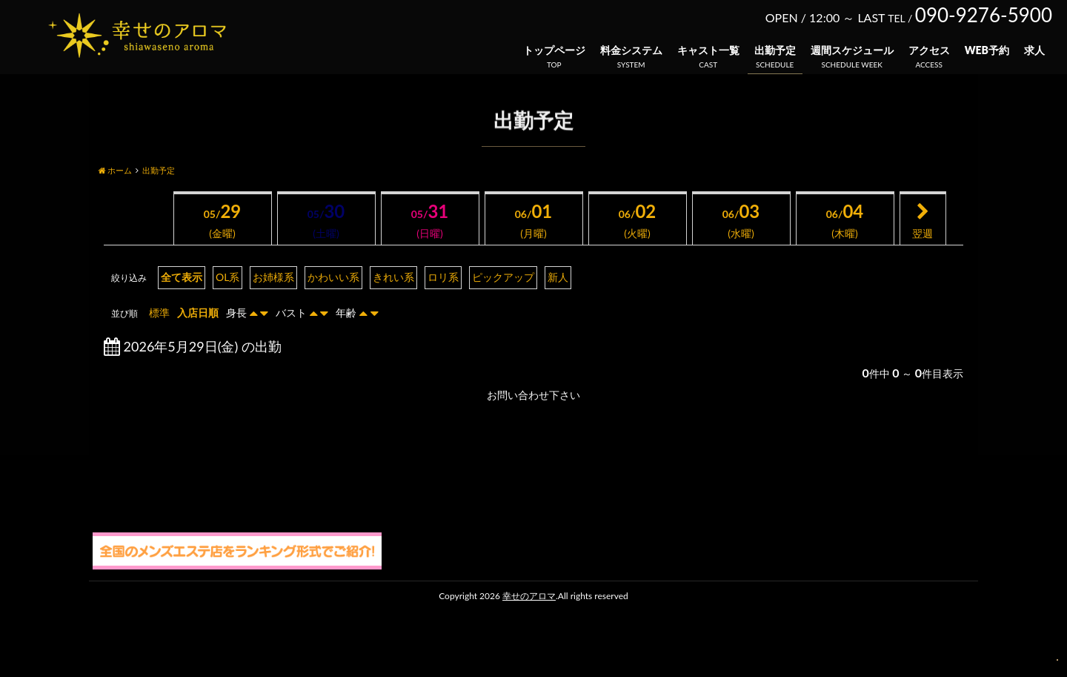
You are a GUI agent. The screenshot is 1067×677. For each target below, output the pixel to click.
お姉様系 (273, 277)
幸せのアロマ (529, 595)
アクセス (929, 50)
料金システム (631, 50)
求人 (1034, 50)
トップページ (554, 50)
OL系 (227, 277)
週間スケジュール (852, 50)
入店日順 (198, 312)
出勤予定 (775, 50)
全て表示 (181, 277)
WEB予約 (987, 50)
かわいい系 (333, 277)
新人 (558, 277)
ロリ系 (443, 277)
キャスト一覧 (708, 50)
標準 (159, 312)
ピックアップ (503, 277)
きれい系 (393, 277)
